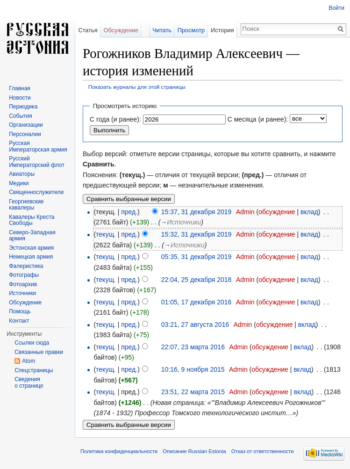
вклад (309, 212)
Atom (28, 361)
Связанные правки (38, 352)
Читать (161, 30)
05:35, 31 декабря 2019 (196, 256)
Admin (245, 212)
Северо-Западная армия (32, 235)
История (222, 30)
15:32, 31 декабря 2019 (196, 234)
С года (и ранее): (115, 119)
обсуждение (276, 212)
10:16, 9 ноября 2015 (193, 369)
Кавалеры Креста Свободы (31, 220)
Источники (22, 293)
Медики (19, 183)
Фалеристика (26, 266)
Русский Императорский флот (36, 161)
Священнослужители (36, 192)
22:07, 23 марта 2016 (193, 347)
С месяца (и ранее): (258, 119)
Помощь (19, 311)
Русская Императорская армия (38, 146)
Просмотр (191, 30)
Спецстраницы (33, 370)
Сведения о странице (28, 382)
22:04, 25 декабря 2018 (196, 279)
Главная (19, 88)
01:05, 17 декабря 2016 (196, 302)
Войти (336, 8)
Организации (26, 125)
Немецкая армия (31, 256)
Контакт (19, 320)
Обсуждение (120, 30)
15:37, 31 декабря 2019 (196, 212)
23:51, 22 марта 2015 (193, 392)
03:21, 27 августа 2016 (195, 324)
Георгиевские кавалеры (26, 204)
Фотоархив (23, 284)
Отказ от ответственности (262, 451)
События (20, 116)
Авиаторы (22, 174)
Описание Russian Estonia (194, 451)
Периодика (23, 106)
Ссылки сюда (31, 342)
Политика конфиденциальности (118, 451)
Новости (19, 97)
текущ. (106, 234)
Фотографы (24, 275)
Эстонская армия (31, 248)
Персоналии (25, 134)
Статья (87, 30)
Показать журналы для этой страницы (137, 87)
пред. (129, 212)
